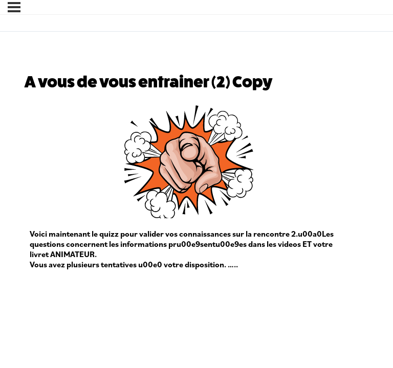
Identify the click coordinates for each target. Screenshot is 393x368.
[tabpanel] (188, 186)
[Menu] (14, 7)
